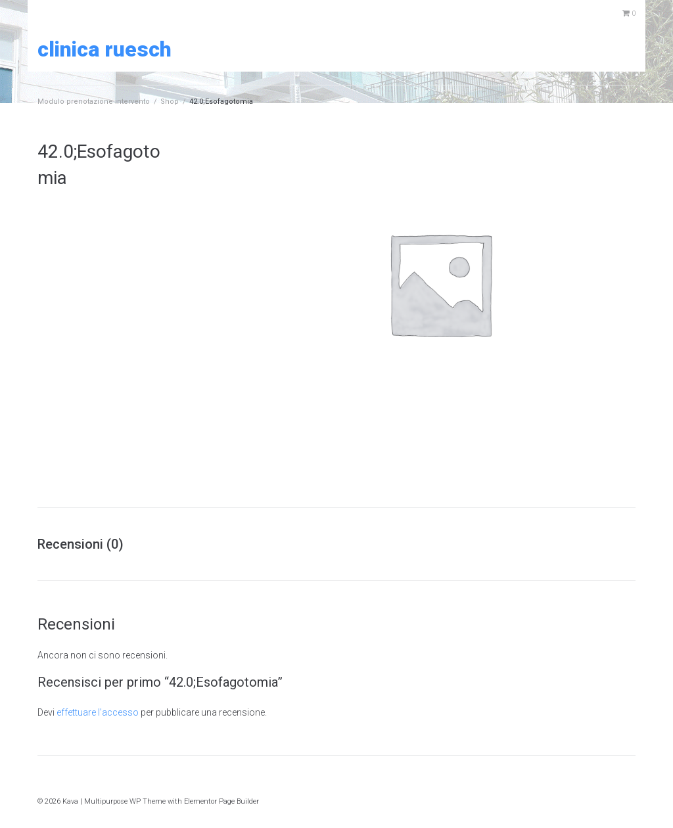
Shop (169, 101)
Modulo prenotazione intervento (93, 101)
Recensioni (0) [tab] (80, 544)
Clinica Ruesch (104, 49)
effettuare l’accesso (98, 712)
